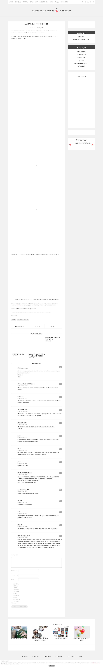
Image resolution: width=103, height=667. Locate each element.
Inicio (11, 2)
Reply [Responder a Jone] (60, 461)
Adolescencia (81, 54)
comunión (19, 319)
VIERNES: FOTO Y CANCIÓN (81, 40)
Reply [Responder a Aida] (60, 511)
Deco (32, 2)
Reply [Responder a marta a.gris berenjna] (60, 472)
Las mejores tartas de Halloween (52, 338)
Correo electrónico (14, 575)
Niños (51, 2)
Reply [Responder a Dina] (60, 435)
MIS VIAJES (81, 60)
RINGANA (81, 37)
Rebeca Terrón (22, 410)
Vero (19, 367)
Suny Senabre (22, 423)
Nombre (13, 570)
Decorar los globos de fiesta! (81, 639)
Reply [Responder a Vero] (60, 367)
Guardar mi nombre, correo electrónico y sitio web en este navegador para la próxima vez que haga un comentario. (16, 593)
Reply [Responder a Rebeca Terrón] (60, 409)
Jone (19, 462)
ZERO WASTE (44, 2)
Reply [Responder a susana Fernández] (60, 535)
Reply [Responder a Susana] (60, 524)
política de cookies (96, 662)
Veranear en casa (18, 354)
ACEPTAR (51, 665)
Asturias (18, 2)
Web (12, 579)
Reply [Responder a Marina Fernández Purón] (60, 383)
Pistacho (39, 30)
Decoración (81, 57)
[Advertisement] (81, 102)
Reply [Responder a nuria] (60, 448)
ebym (54, 326)
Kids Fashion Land (61, 638)
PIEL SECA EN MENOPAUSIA (82, 143)
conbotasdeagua (23, 489)
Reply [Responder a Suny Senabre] (60, 422)
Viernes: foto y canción (19, 638)
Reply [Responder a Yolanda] (60, 396)
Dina (19, 436)
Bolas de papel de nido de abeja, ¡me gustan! (37, 355)
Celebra (25, 2)
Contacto (64, 2)
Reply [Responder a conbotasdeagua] (60, 489)
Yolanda (21, 397)
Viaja (57, 2)
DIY (37, 2)
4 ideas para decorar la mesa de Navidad (40, 639)
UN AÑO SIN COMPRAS (81, 63)
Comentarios (19, 326)
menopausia (81, 51)
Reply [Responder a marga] (60, 500)
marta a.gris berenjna (25, 473)
